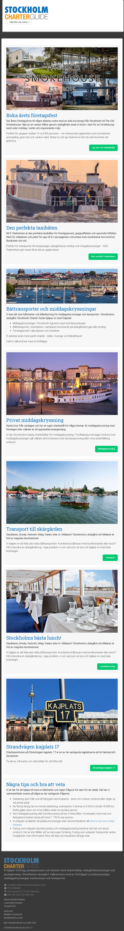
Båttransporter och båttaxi (20, 923)
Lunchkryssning (107, 666)
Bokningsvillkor (13, 918)
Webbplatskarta (13, 914)
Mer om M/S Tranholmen (103, 256)
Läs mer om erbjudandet (103, 147)
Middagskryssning (106, 449)
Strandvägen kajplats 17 (104, 768)
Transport (110, 557)
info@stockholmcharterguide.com (26, 884)
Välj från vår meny (19, 22)
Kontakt (8, 911)
